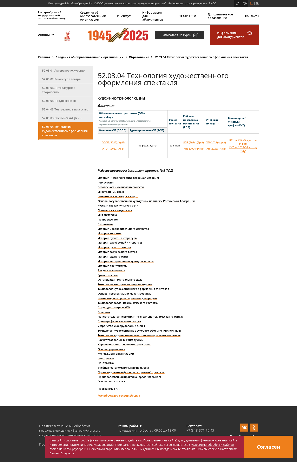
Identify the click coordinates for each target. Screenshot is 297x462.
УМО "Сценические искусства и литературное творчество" (130, 3)
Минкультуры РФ (58, 3)
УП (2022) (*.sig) (216, 148)
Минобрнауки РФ (81, 3)
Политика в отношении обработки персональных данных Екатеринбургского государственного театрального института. (70, 430)
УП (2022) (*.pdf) (216, 142)
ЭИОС (212, 3)
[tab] (65, 70)
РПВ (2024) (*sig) (194, 148)
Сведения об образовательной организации (93, 16)
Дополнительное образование (220, 16)
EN (257, 3)
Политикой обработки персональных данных (121, 449)
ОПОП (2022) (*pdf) (113, 142)
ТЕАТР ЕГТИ (187, 16)
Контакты (252, 16)
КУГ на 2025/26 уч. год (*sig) (243, 149)
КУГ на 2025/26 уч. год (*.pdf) (243, 141)
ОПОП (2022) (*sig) (113, 148)
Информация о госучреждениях (187, 3)
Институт (124, 16)
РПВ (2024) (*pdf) (193, 142)
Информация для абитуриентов (152, 16)
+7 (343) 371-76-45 (200, 430)
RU (251, 3)
